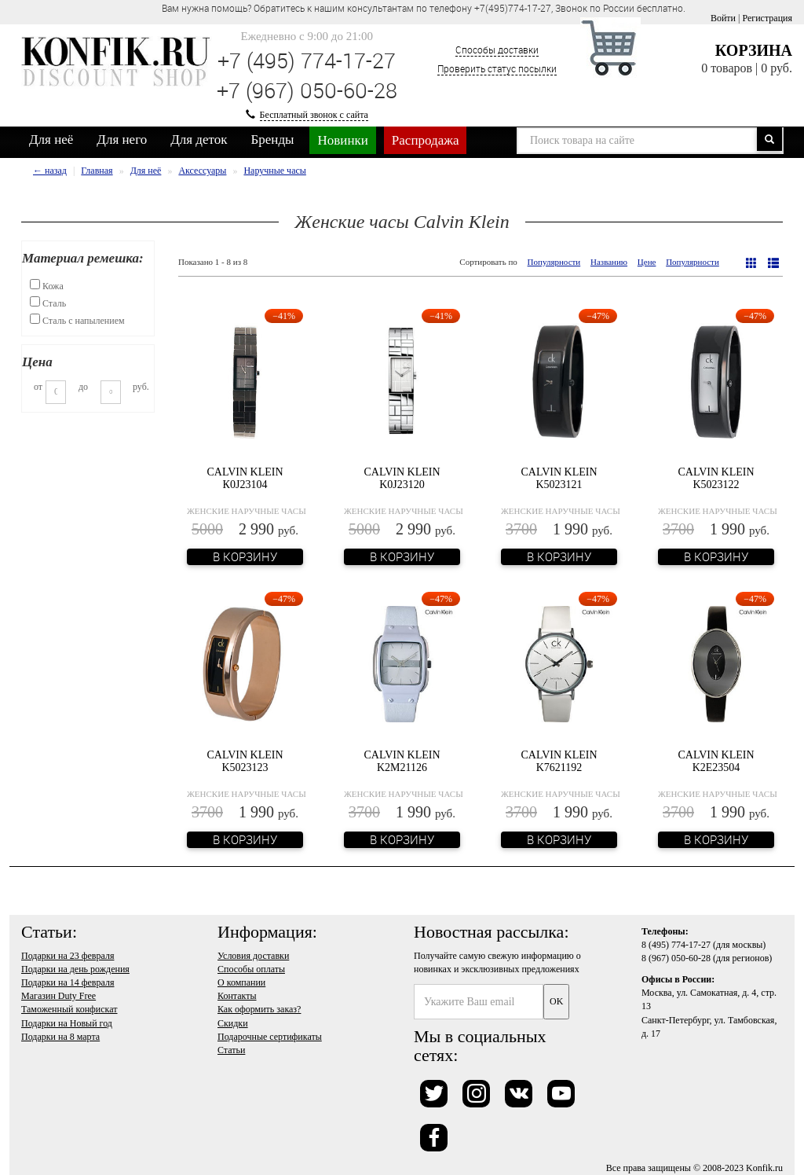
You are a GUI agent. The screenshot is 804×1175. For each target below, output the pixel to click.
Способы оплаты (251, 969)
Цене (647, 261)
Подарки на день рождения (75, 969)
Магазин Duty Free (58, 995)
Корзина (753, 50)
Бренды (272, 139)
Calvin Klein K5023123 (244, 761)
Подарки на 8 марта (60, 1036)
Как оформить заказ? (259, 1009)
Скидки (232, 1023)
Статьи (231, 1050)
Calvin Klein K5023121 (559, 478)
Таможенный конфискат (69, 1009)
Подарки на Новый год (66, 1023)
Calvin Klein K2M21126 (402, 761)
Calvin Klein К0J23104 (244, 478)
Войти (723, 18)
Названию (608, 261)
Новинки (342, 140)
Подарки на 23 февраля (67, 955)
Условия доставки (253, 955)
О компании (241, 982)
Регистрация (767, 18)
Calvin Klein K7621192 (559, 761)
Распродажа (425, 140)
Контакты (237, 995)
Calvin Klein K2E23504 (716, 761)
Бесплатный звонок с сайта (314, 114)
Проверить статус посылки (497, 68)
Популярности (554, 261)
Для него (122, 139)
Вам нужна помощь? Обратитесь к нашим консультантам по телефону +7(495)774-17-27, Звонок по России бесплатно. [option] (423, 8)
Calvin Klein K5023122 (716, 478)
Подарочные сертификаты (269, 1036)
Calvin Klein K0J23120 (402, 478)
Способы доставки (497, 49)
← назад (50, 170)
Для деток (198, 139)
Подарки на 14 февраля (67, 982)
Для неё (51, 139)
